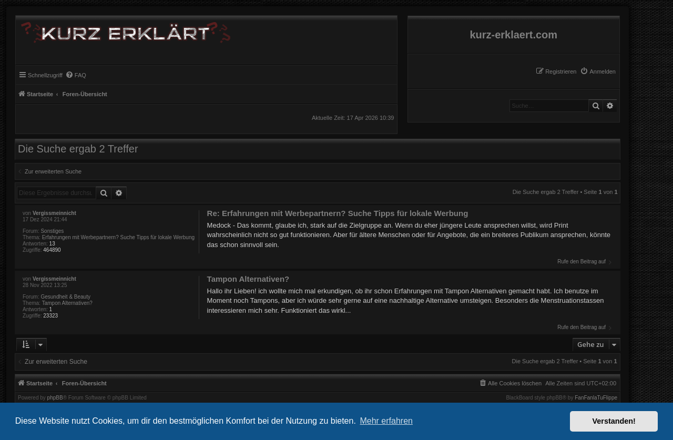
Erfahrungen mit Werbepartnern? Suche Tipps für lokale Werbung (118, 237)
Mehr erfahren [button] (386, 420)
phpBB (55, 398)
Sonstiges (52, 231)
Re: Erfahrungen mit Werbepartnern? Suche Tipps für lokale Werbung (337, 213)
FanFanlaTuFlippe (596, 398)
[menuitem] (598, 71)
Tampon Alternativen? (67, 303)
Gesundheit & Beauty (65, 297)
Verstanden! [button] (614, 421)
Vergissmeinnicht (54, 213)
